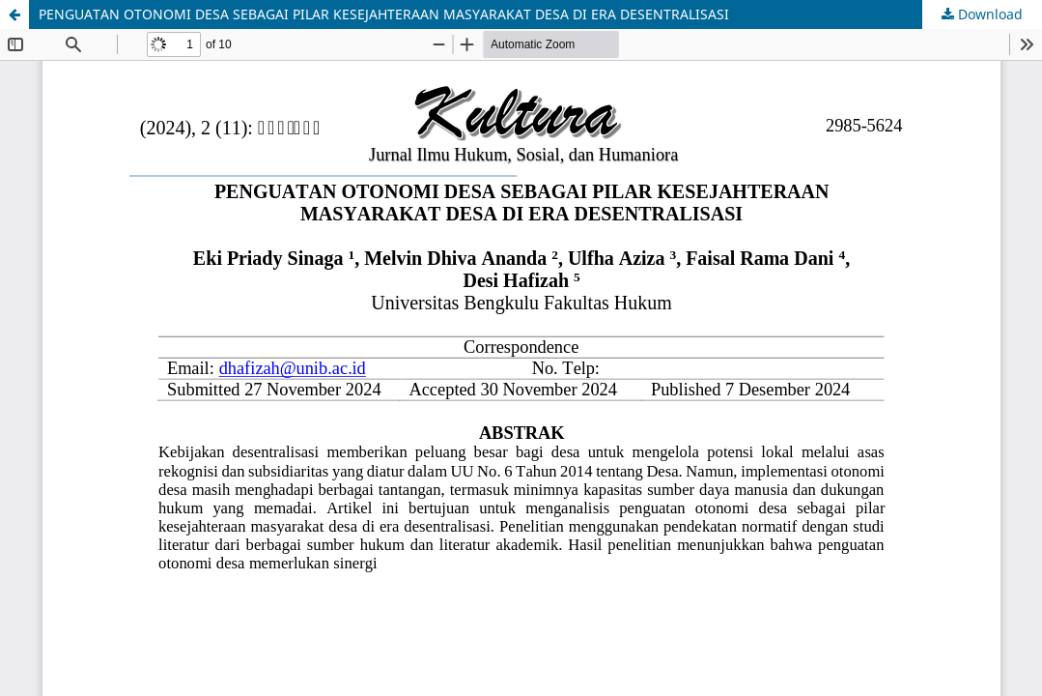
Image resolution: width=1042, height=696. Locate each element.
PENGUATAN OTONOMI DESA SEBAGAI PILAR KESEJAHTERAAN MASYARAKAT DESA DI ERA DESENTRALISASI (384, 14)
